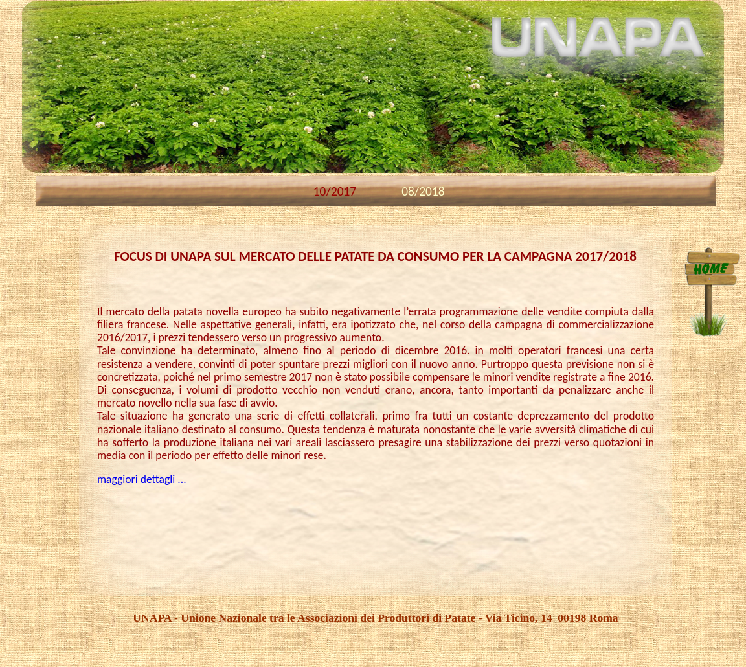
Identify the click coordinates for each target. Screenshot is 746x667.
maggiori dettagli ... (141, 479)
